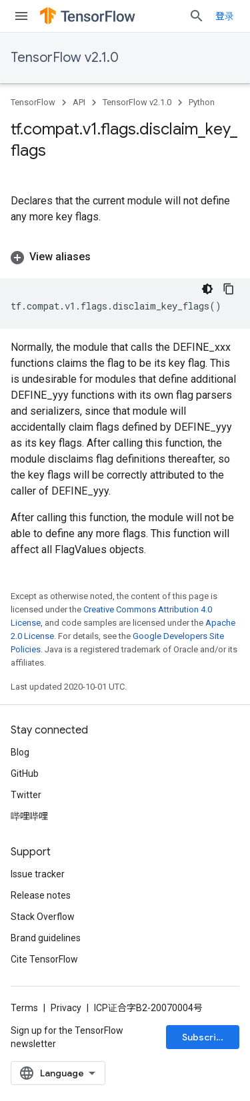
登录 (224, 16)
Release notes (41, 895)
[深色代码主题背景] (207, 289)
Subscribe (205, 1037)
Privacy (66, 1007)
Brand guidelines (46, 938)
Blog (20, 752)
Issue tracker (38, 874)
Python (202, 102)
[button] (125, 257)
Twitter (26, 794)
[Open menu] (21, 16)
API (79, 102)
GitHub (25, 773)
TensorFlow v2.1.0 (65, 57)
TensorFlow (33, 102)
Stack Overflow (43, 916)
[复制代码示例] (228, 289)
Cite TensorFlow (44, 959)
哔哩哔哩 (29, 816)
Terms (24, 1007)
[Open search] (197, 16)
